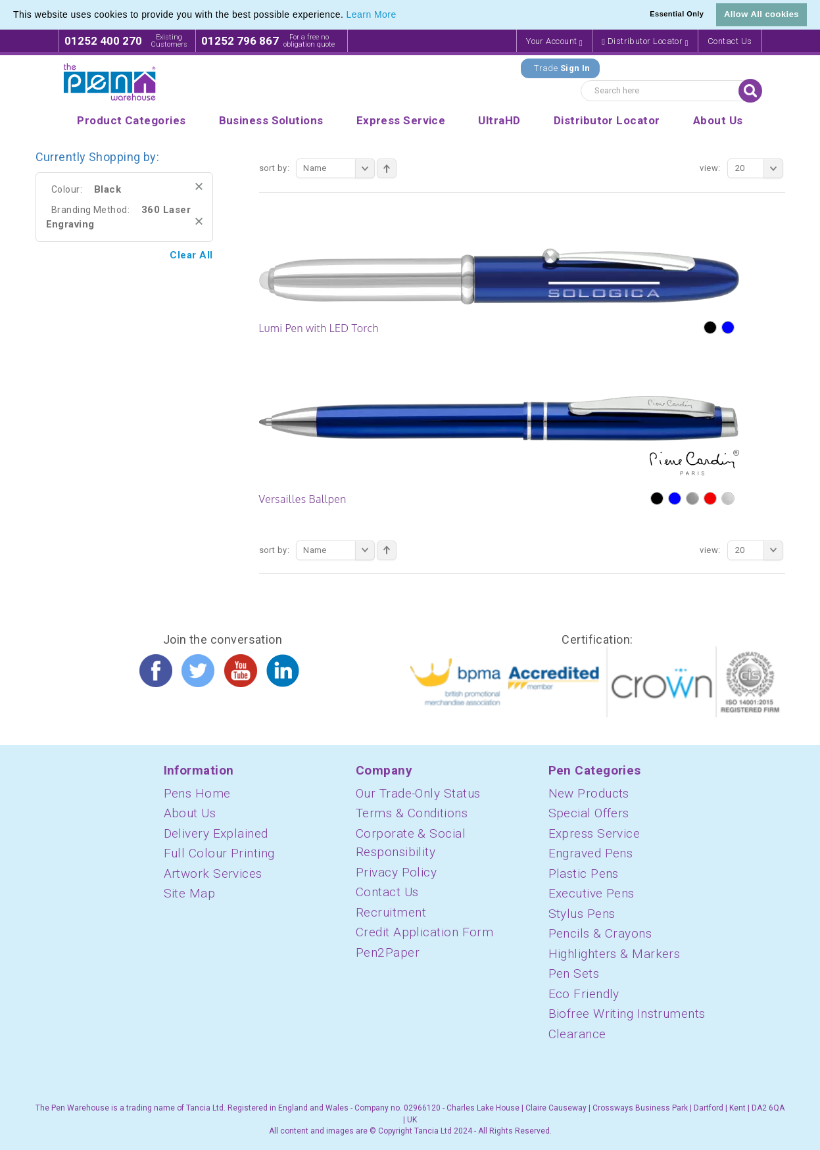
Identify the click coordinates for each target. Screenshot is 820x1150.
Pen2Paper (388, 952)
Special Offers (588, 813)
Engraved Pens (590, 853)
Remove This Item (199, 186)
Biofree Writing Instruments (627, 1013)
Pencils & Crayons (600, 933)
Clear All (191, 255)
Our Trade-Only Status (418, 793)
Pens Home (197, 793)
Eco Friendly (583, 993)
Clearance (577, 1034)
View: (710, 168)
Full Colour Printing (219, 853)
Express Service (594, 833)
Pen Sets (574, 973)
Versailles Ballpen (303, 499)
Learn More (372, 14)
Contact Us (730, 41)
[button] (401, 16)
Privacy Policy (396, 872)
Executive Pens (591, 893)
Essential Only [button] (677, 14)
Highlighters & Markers (614, 953)
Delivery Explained (216, 833)
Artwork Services (213, 873)
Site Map (190, 893)
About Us (190, 813)
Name (339, 168)
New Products (588, 793)
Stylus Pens (581, 913)
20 (759, 168)
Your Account (554, 41)
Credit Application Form (424, 932)
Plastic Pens (583, 873)
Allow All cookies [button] (761, 14)
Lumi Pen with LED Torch (319, 328)
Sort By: (274, 168)
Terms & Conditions (412, 813)
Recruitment (391, 912)
